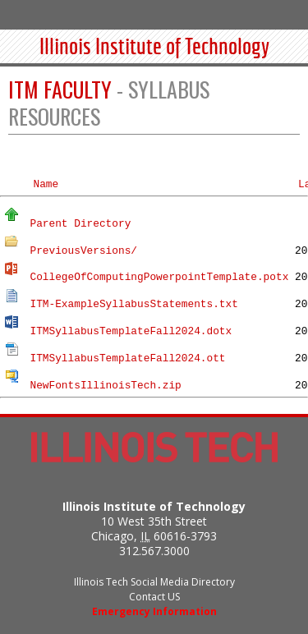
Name (45, 184)
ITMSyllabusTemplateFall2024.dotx (131, 331)
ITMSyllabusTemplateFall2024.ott (127, 358)
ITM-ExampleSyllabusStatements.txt (133, 304)
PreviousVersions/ (83, 250)
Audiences (218, 14)
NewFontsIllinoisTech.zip (105, 385)
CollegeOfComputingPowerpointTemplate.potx (159, 277)
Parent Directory (80, 224)
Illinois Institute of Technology (154, 48)
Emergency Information (154, 611)
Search (253, 14)
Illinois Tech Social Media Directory (154, 582)
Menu (287, 14)
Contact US (154, 597)
